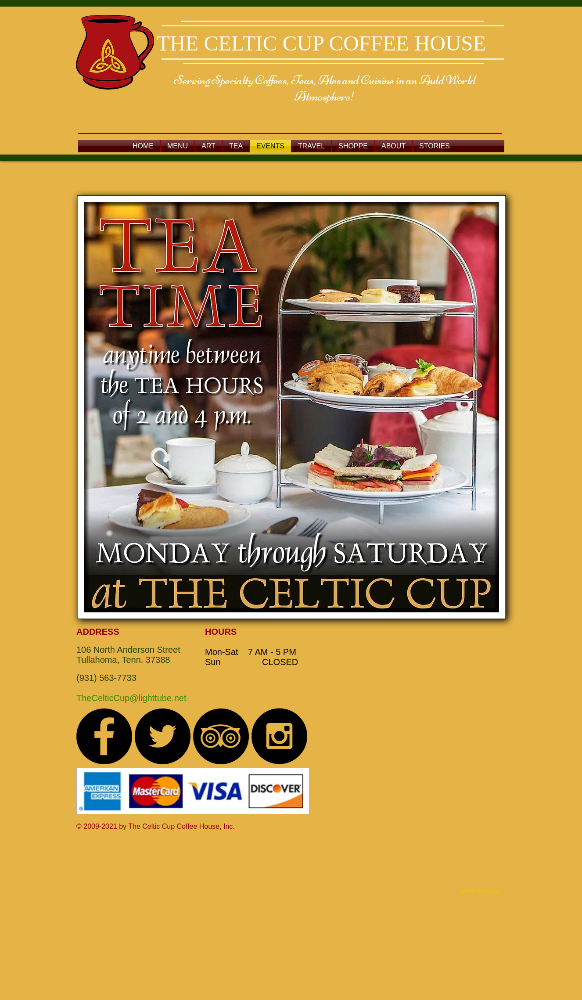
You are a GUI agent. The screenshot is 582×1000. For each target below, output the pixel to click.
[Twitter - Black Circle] (162, 736)
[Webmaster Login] (480, 892)
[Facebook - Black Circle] (104, 736)
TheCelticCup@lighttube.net (131, 698)
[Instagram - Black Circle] (279, 736)
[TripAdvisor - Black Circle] (221, 736)
